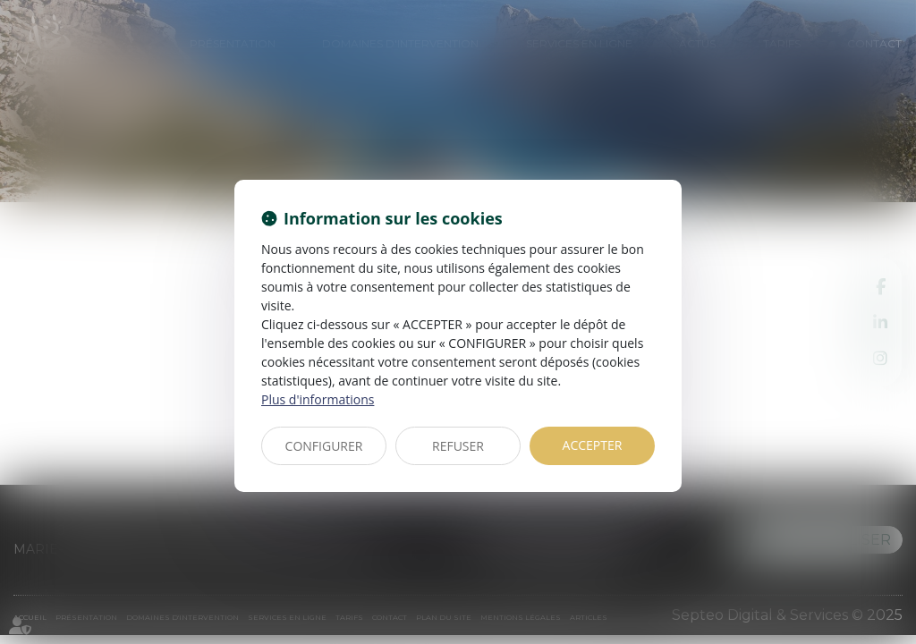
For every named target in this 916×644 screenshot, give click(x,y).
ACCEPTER (593, 444)
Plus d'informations (317, 399)
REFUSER (458, 445)
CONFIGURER (324, 445)
